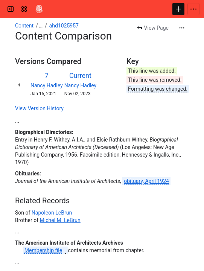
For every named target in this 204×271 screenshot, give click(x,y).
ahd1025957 (64, 26)
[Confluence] (39, 9)
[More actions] (182, 27)
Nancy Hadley (46, 85)
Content (24, 26)
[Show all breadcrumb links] (41, 25)
